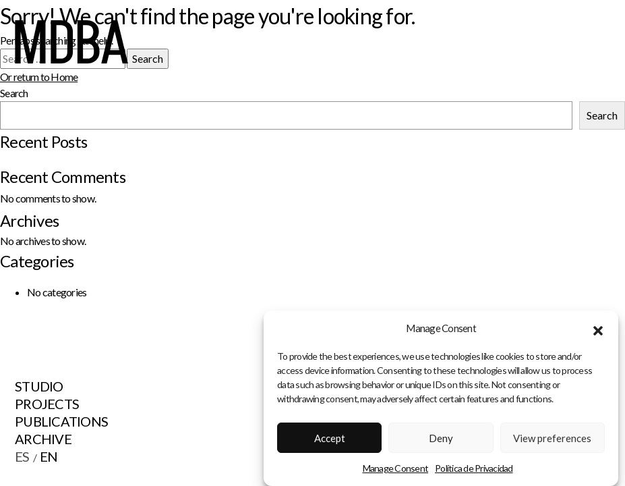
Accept (329, 441)
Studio (39, 386)
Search (602, 115)
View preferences (552, 441)
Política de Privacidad (474, 471)
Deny (441, 441)
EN (49, 456)
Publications (61, 421)
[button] (598, 331)
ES (22, 456)
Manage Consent (396, 471)
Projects (47, 404)
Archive (43, 439)
